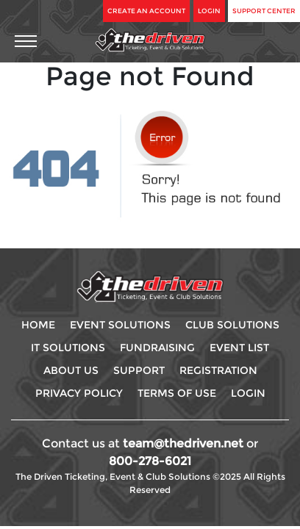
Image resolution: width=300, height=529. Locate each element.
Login (209, 11)
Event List (239, 347)
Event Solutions (120, 324)
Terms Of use (177, 393)
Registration (218, 370)
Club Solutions (232, 324)
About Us (71, 370)
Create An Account (146, 11)
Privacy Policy (79, 393)
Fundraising (157, 347)
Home (38, 324)
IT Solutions (68, 347)
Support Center (264, 11)
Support (139, 370)
